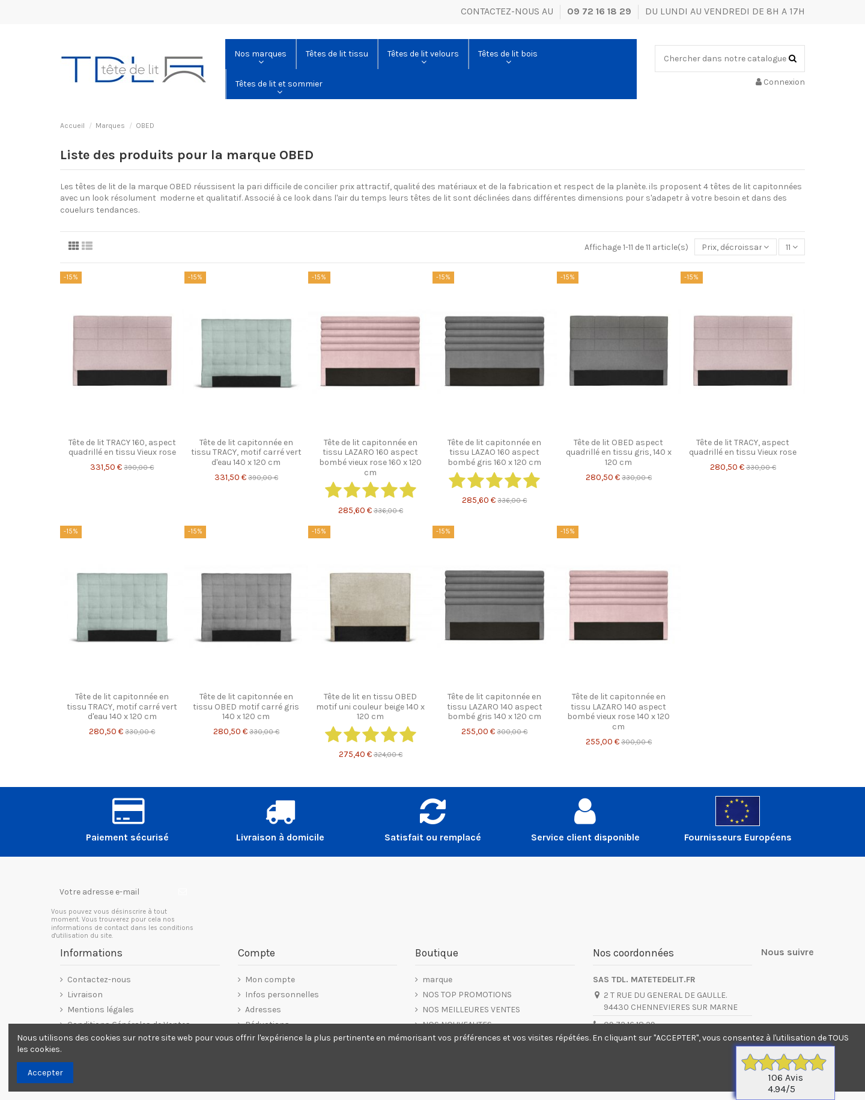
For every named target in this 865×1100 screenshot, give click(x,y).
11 (792, 247)
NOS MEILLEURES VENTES (471, 1009)
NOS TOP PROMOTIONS (467, 994)
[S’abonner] (182, 892)
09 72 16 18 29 (600, 11)
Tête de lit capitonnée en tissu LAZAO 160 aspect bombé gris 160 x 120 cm (494, 452)
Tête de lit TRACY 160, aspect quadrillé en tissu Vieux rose (122, 447)
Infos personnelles (282, 994)
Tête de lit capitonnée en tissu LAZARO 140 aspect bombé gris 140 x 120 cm (494, 706)
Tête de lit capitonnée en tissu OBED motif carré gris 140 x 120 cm (246, 706)
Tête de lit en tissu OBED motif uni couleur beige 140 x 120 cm (370, 706)
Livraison (85, 994)
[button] (260, 54)
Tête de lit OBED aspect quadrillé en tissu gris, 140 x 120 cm (619, 452)
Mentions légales (100, 1009)
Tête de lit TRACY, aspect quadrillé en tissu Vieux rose (743, 447)
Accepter (45, 1073)
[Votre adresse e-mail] (110, 892)
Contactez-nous (99, 979)
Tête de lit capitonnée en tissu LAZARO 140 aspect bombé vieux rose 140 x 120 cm (618, 711)
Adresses (263, 1009)
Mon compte (270, 979)
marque (437, 979)
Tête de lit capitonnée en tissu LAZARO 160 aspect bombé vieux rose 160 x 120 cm (370, 457)
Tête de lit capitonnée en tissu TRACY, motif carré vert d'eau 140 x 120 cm (246, 452)
